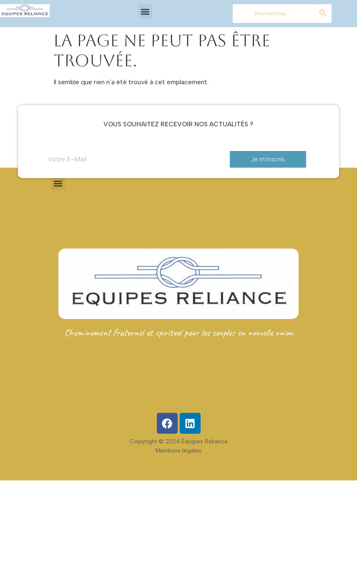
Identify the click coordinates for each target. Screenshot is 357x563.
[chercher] (273, 13)
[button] (145, 11)
